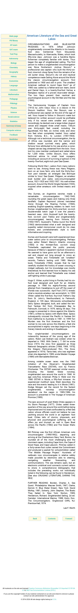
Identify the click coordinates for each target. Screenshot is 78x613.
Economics (13, 81)
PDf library (13, 41)
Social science (13, 117)
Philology (13, 103)
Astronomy (13, 58)
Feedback (14, 135)
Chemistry (13, 67)
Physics (14, 108)
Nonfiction (13, 139)
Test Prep (13, 54)
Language (14, 85)
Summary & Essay (13, 126)
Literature (14, 90)
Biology (14, 63)
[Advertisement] (39, 17)
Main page (13, 36)
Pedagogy (14, 99)
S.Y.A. (55, 599)
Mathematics (13, 94)
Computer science (13, 130)
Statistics (13, 121)
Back (35, 519)
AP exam (13, 45)
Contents (51, 519)
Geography (13, 72)
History (14, 76)
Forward (68, 519)
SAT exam (14, 50)
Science (13, 112)
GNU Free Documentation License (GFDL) (41, 590)
